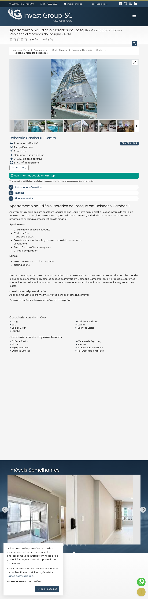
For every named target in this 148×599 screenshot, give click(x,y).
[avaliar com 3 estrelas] (18, 38)
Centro (43, 137)
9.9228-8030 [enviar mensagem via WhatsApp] (50, 4)
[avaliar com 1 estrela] (11, 38)
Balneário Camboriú (22, 137)
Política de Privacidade (20, 576)
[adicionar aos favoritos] (69, 537)
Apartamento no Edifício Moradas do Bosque (45, 30)
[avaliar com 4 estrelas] (22, 38)
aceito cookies (47, 589)
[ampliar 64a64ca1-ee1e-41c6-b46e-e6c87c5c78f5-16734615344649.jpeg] (53, 88)
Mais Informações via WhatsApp (33, 174)
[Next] (143, 508)
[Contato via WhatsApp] (141, 582)
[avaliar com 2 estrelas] (14, 38)
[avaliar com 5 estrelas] (25, 38)
